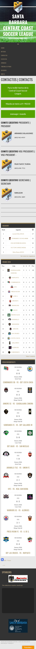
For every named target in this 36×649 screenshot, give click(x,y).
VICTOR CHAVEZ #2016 (18, 247)
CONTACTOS (4, 55)
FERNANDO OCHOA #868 (18, 238)
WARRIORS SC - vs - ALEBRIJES (18, 510)
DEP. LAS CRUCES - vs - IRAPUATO (18, 552)
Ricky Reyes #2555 (18, 252)
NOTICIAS (3, 52)
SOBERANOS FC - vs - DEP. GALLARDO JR (18, 424)
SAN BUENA (13, 324)
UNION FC (14, 301)
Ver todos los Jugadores (28, 256)
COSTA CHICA (13, 338)
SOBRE (2, 48)
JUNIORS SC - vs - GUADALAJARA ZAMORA (18, 403)
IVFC (14, 287)
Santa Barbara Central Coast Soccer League (18, 25)
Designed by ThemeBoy (7, 643)
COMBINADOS (13, 282)
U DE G (14, 296)
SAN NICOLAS (14, 315)
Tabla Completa (30, 356)
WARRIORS (13, 305)
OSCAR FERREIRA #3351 (18, 243)
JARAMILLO (13, 319)
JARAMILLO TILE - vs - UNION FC (18, 467)
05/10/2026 (18, 367)
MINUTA (3, 74)
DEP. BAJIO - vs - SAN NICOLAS (18, 446)
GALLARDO (13, 343)
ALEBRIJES (14, 347)
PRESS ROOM (14, 291)
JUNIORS (13, 329)
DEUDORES (4, 70)
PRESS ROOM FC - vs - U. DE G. (18, 531)
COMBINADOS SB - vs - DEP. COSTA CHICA (18, 382)
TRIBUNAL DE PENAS (6, 66)
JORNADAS (3, 63)
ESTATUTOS (4, 59)
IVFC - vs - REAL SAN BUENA (18, 488)
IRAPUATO (14, 277)
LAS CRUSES (13, 333)
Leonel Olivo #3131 (18, 234)
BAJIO (13, 310)
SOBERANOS (14, 352)
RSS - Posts (6, 560)
